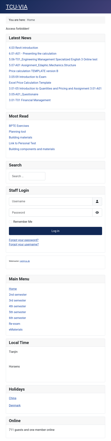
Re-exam (14, 323)
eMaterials (16, 329)
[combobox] (27, 176)
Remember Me (22, 221)
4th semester (17, 306)
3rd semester (17, 300)
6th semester (17, 318)
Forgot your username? (24, 244)
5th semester (17, 312)
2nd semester (18, 294)
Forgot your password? (23, 240)
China (12, 398)
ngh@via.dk (25, 261)
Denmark (15, 405)
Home (13, 289)
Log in (55, 231)
